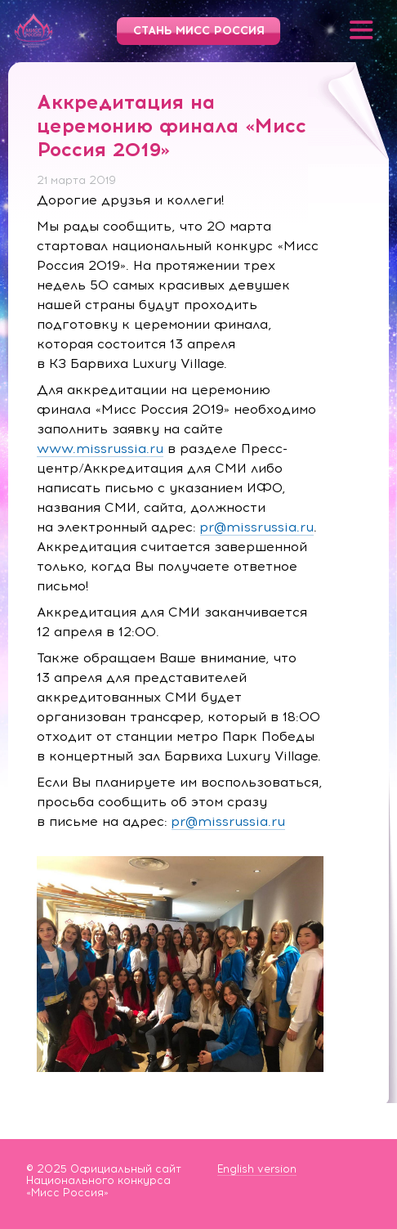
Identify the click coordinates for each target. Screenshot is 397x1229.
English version (257, 1169)
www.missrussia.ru (100, 448)
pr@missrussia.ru (257, 527)
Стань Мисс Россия (199, 31)
